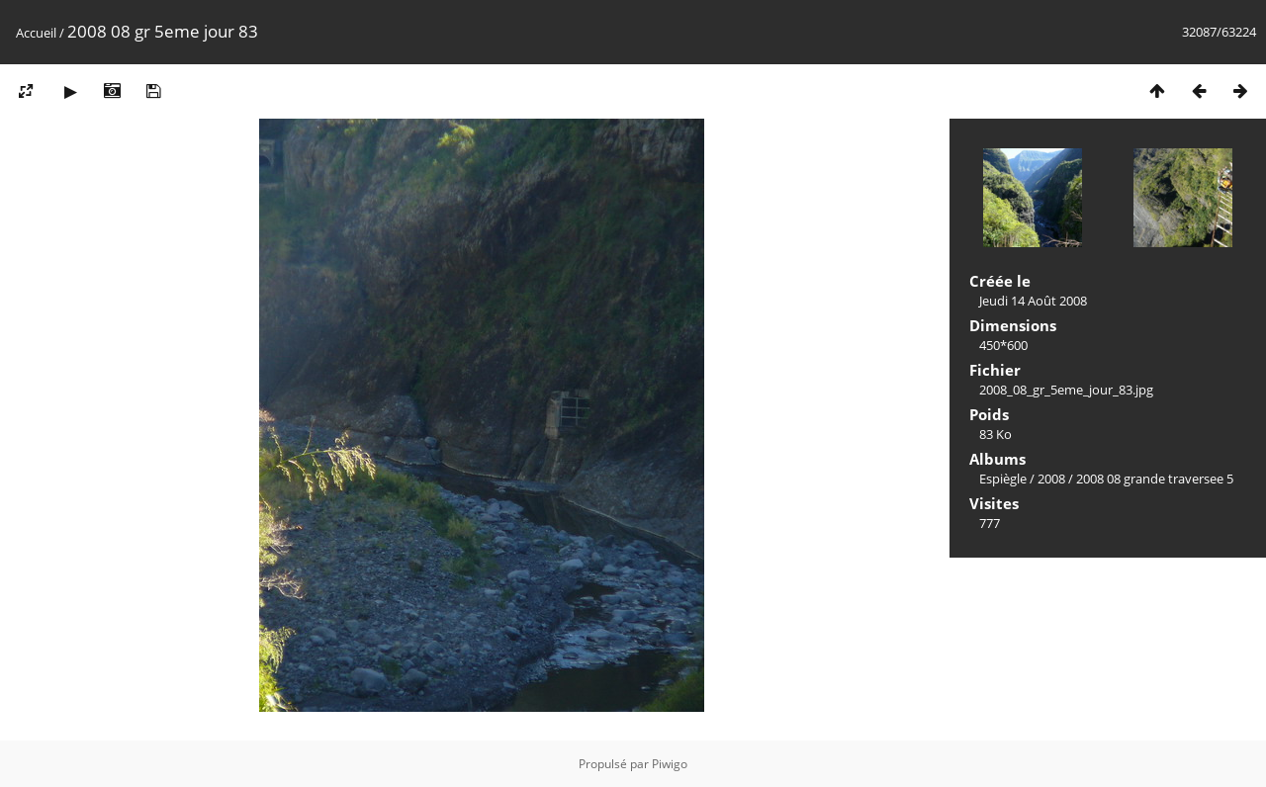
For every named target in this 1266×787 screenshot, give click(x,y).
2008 (1051, 478)
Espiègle (1003, 478)
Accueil (36, 33)
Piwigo (669, 763)
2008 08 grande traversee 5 (1154, 478)
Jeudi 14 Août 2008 (1033, 300)
